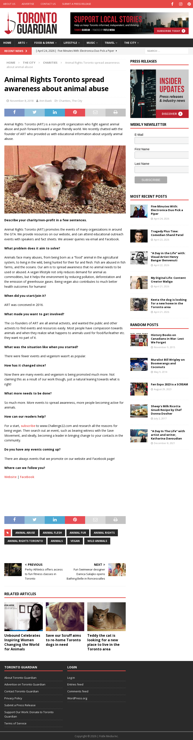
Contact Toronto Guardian (21, 691)
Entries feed (75, 684)
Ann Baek (45, 100)
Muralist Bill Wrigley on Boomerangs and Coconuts (168, 362)
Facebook (27, 476)
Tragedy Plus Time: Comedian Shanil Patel (167, 232)
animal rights (104, 532)
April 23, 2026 (161, 239)
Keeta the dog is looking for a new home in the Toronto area (169, 303)
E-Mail (139, 134)
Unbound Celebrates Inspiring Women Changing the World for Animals (22, 642)
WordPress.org (77, 698)
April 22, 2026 (161, 264)
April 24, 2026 (161, 218)
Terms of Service (15, 723)
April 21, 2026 (161, 286)
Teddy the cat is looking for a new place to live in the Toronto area (103, 642)
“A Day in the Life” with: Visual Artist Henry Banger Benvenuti (168, 256)
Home (7, 42)
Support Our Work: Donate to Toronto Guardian (29, 714)
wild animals (97, 540)
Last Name (142, 163)
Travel (110, 42)
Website (10, 476)
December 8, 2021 (164, 442)
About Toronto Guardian (20, 677)
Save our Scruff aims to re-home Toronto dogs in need (63, 639)
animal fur (78, 532)
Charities (65, 100)
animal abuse (25, 532)
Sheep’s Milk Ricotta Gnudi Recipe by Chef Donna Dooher (166, 409)
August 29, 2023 (163, 388)
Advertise (28, 3)
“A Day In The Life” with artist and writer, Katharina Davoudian (168, 434)
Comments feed (77, 691)
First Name (142, 148)
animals (57, 540)
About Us (9, 3)
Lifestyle (70, 42)
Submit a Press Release (76, 3)
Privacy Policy (13, 698)
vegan (75, 540)
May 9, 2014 (160, 371)
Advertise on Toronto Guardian (24, 684)
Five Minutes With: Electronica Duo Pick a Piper (167, 209)
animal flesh (52, 532)
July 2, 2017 (160, 418)
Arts (21, 42)
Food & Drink (44, 42)
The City (130, 42)
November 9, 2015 (164, 346)
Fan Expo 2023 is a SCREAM (169, 384)
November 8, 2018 (21, 100)
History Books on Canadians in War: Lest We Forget (167, 338)
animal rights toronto (25, 540)
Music (91, 42)
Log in (71, 677)
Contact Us (48, 3)
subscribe (28, 425)
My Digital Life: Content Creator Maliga (168, 279)
